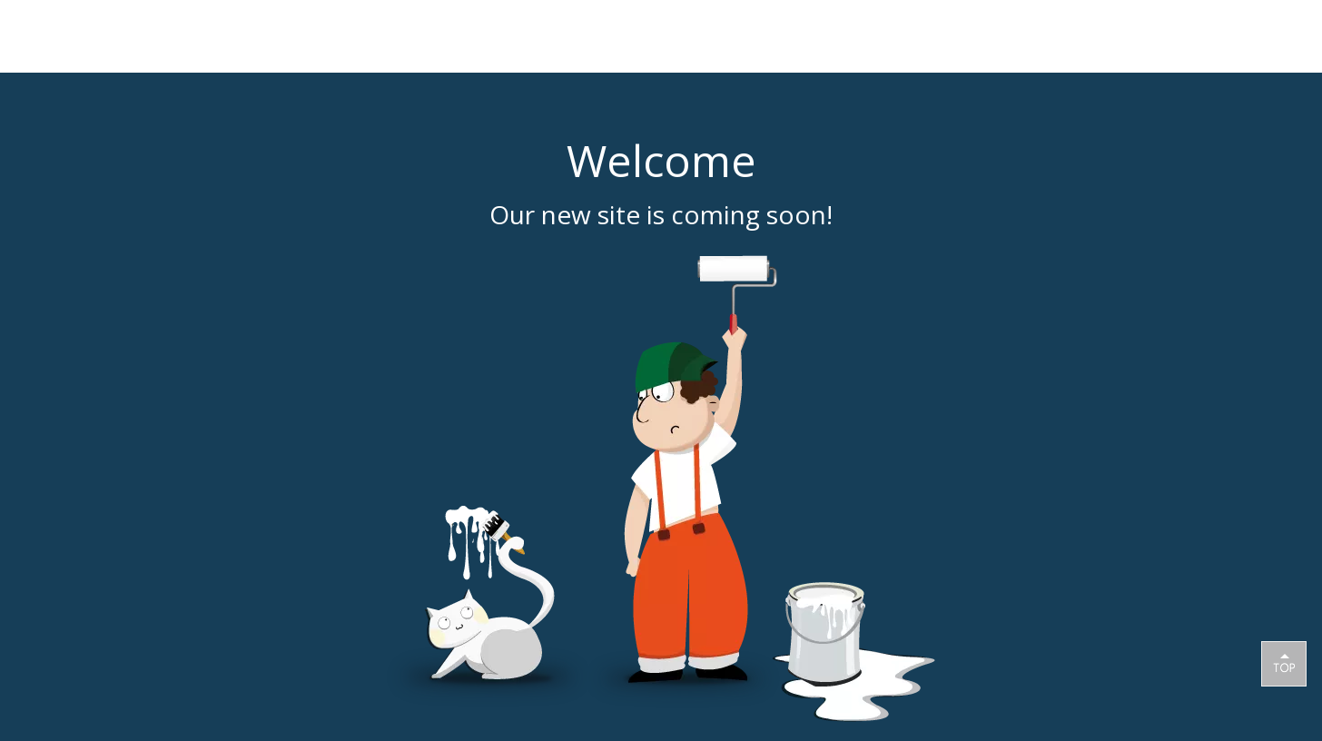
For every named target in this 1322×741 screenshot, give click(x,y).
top (1284, 663)
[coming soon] (661, 488)
